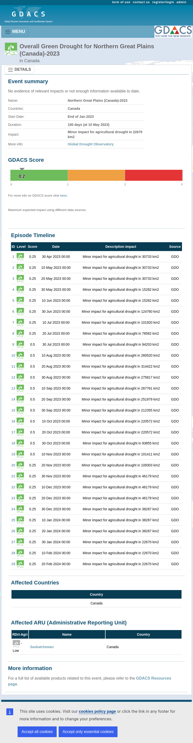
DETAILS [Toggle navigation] (19, 70)
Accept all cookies (37, 732)
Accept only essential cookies (88, 732)
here (63, 195)
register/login (163, 2)
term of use (121, 2)
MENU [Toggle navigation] (14, 32)
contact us (141, 2)
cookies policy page (97, 711)
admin (181, 2)
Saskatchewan (42, 647)
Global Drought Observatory (91, 144)
